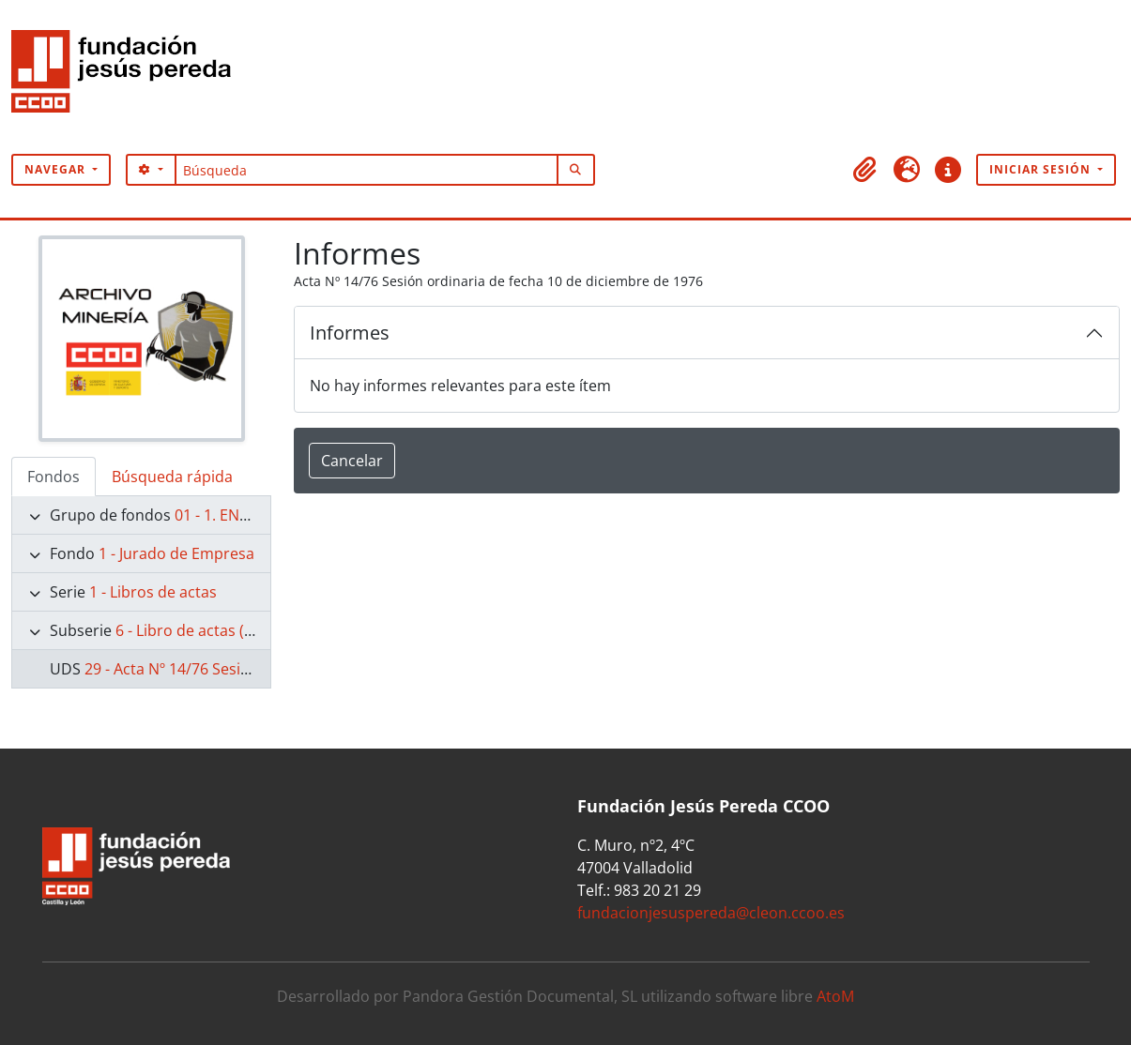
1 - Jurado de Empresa (176, 553)
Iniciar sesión (1041, 169)
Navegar (56, 169)
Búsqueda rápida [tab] (172, 476)
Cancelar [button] (352, 460)
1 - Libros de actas (153, 592)
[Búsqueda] (367, 170)
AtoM (835, 996)
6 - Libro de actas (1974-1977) (218, 630)
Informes (350, 332)
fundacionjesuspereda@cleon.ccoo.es (711, 912)
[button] (865, 169)
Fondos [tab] (53, 476)
